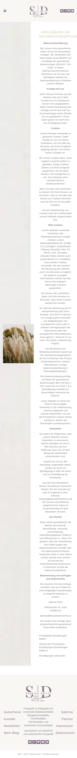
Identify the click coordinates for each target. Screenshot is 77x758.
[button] (5, 11)
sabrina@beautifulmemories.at (55, 499)
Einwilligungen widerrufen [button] (52, 655)
